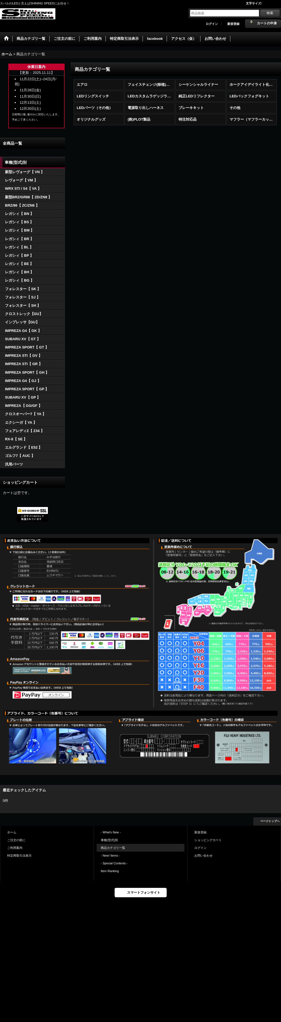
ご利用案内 (14, 847)
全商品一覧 (12, 143)
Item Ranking (110, 871)
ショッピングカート (208, 840)
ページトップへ (270, 821)
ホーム (11, 832)
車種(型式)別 (109, 840)
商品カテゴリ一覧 (113, 847)
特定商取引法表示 (19, 855)
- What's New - (111, 832)
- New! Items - (110, 855)
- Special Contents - (114, 863)
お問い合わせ (203, 855)
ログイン (212, 23)
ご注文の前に (16, 840)
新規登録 (233, 23)
